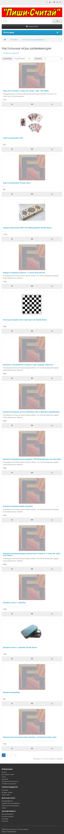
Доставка (5, 779)
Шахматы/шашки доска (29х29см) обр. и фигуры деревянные (31, 412)
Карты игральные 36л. (13, 138)
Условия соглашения (9, 784)
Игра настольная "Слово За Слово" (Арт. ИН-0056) (26, 91)
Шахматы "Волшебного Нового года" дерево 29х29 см (28, 364)
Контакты (5, 790)
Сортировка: (7, 59)
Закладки (5, 819)
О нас (4, 777)
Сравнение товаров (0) (11, 53)
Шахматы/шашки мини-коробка (18, 506)
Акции (4, 808)
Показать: (38, 59)
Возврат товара (7, 792)
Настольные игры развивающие (33, 40)
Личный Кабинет (7, 814)
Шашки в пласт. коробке (14, 602)
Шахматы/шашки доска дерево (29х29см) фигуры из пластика (32, 459)
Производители (7, 801)
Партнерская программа (10, 806)
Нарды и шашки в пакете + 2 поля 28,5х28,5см (24, 272)
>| (15, 755)
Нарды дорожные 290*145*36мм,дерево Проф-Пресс (27, 227)
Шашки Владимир (11, 692)
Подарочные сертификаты (11, 803)
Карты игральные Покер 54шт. (17, 183)
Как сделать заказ (8, 774)
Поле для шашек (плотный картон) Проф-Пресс (25, 319)
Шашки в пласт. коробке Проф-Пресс (20, 647)
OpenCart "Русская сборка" (19, 829)
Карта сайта (6, 795)
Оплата (4, 772)
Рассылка (5, 821)
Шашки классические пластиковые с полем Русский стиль (30, 737)
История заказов (7, 816)
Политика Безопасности (10, 781)
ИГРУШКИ (14, 40)
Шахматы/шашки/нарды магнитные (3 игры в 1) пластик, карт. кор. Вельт (32, 554)
